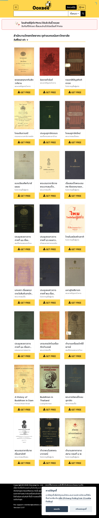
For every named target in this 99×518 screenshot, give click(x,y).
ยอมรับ (57, 509)
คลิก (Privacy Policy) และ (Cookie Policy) (68, 500)
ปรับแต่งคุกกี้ (81, 509)
